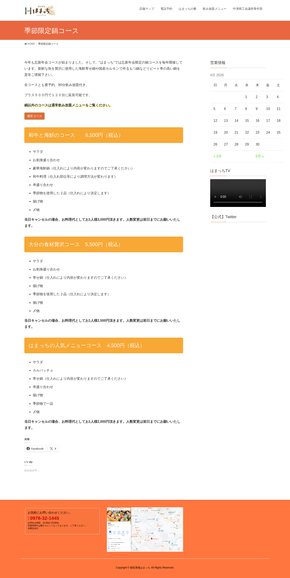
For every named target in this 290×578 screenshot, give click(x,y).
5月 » (260, 156)
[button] (34, 116)
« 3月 (218, 156)
